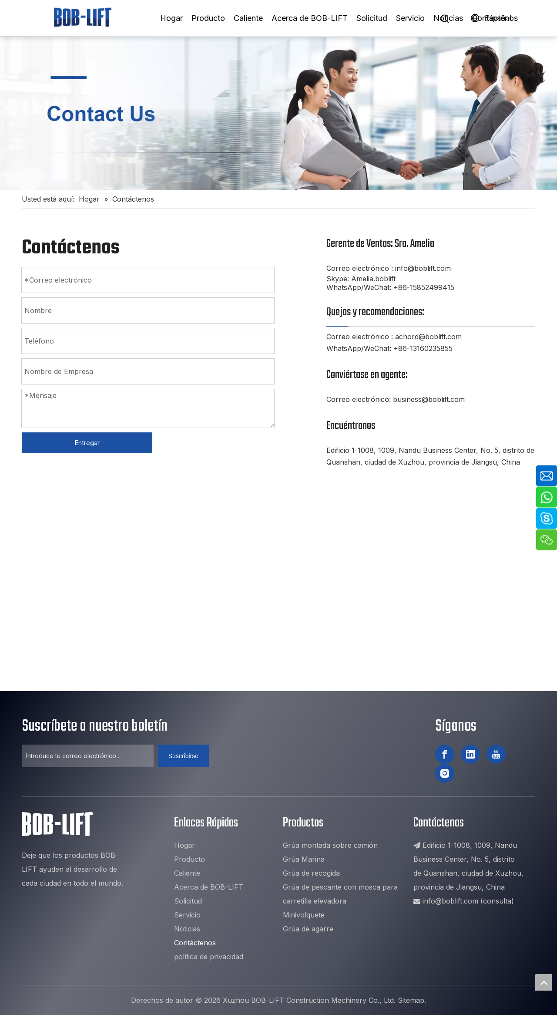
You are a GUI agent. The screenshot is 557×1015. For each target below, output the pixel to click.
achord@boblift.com (428, 336)
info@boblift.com (423, 268)
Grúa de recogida (311, 873)
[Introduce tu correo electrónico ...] (88, 756)
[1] (278, 113)
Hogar (171, 18)
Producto (208, 18)
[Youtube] (496, 754)
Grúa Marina (304, 859)
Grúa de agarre (308, 928)
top (543, 982)
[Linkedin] (470, 754)
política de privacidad (208, 956)
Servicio (410, 18)
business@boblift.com (429, 399)
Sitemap (411, 1000)
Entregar (87, 442)
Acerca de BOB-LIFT (310, 18)
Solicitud (371, 18)
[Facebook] (444, 754)
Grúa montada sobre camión (330, 845)
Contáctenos (495, 18)
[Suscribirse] (183, 756)
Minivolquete (304, 914)
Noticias (448, 18)
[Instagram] (444, 773)
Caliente (248, 18)
